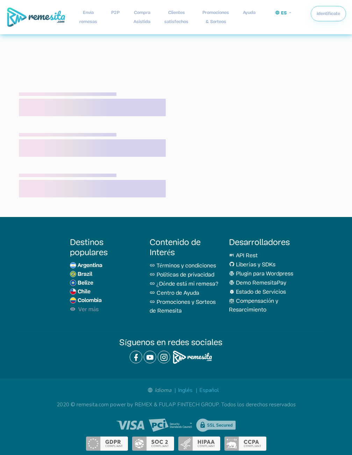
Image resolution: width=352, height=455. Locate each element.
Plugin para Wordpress (261, 274)
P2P (115, 12)
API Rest (243, 256)
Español (209, 390)
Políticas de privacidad (182, 275)
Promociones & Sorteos (215, 17)
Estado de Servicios (257, 292)
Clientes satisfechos (176, 17)
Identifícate (328, 13)
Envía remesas (88, 17)
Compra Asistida (142, 17)
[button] (283, 13)
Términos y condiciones (183, 266)
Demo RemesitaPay (257, 283)
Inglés (185, 390)
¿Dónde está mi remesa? (184, 284)
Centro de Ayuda (174, 293)
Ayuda (249, 12)
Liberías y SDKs (252, 265)
